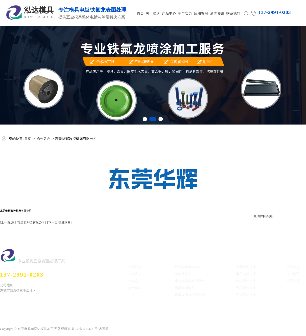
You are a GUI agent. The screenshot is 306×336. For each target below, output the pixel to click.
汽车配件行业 (246, 281)
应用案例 (201, 13)
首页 (140, 13)
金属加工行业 (246, 267)
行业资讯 (292, 274)
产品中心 (169, 13)
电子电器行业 (246, 274)
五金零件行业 (246, 295)
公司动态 (292, 267)
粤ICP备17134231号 (84, 329)
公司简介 (135, 267)
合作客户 (43, 138)
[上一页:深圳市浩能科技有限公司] (23, 222)
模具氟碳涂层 (185, 288)
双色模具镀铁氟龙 (188, 267)
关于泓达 (153, 13)
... (176, 302)
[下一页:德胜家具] (59, 222)
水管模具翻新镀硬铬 (189, 281)
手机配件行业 (246, 288)
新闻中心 (294, 252)
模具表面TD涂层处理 (190, 295)
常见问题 (292, 281)
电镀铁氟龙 (183, 274)
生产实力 (185, 13)
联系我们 (233, 13)
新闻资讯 (217, 13)
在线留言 (135, 288)
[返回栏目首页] (263, 216)
